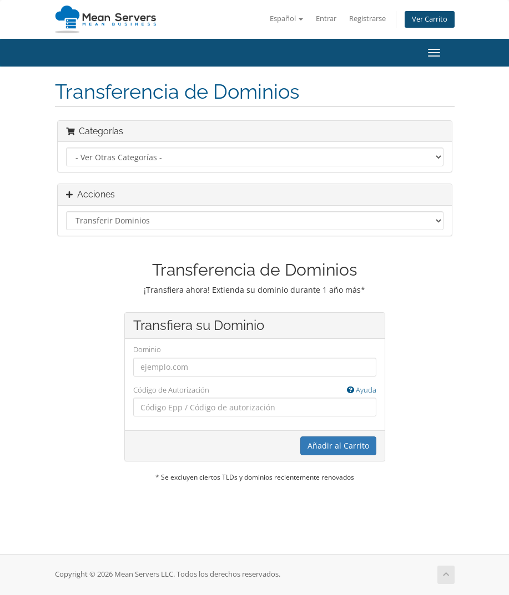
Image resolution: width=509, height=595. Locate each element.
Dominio (147, 349)
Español (286, 18)
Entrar (326, 18)
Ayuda (361, 390)
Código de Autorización (254, 390)
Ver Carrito (429, 19)
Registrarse (367, 18)
